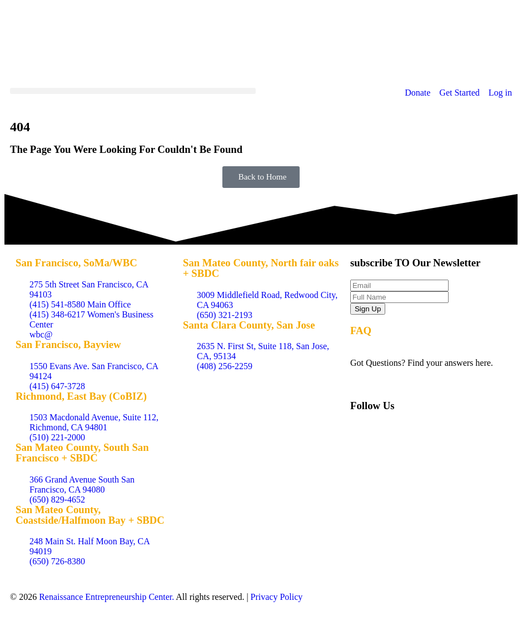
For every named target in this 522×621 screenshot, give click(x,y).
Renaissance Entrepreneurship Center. (106, 597)
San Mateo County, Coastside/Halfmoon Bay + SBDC (90, 515)
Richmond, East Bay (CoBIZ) (81, 396)
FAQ (360, 330)
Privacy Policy (277, 597)
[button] (133, 91)
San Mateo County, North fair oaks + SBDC (261, 268)
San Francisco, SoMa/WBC (76, 263)
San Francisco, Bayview (68, 344)
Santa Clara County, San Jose (249, 325)
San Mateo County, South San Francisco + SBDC (82, 452)
